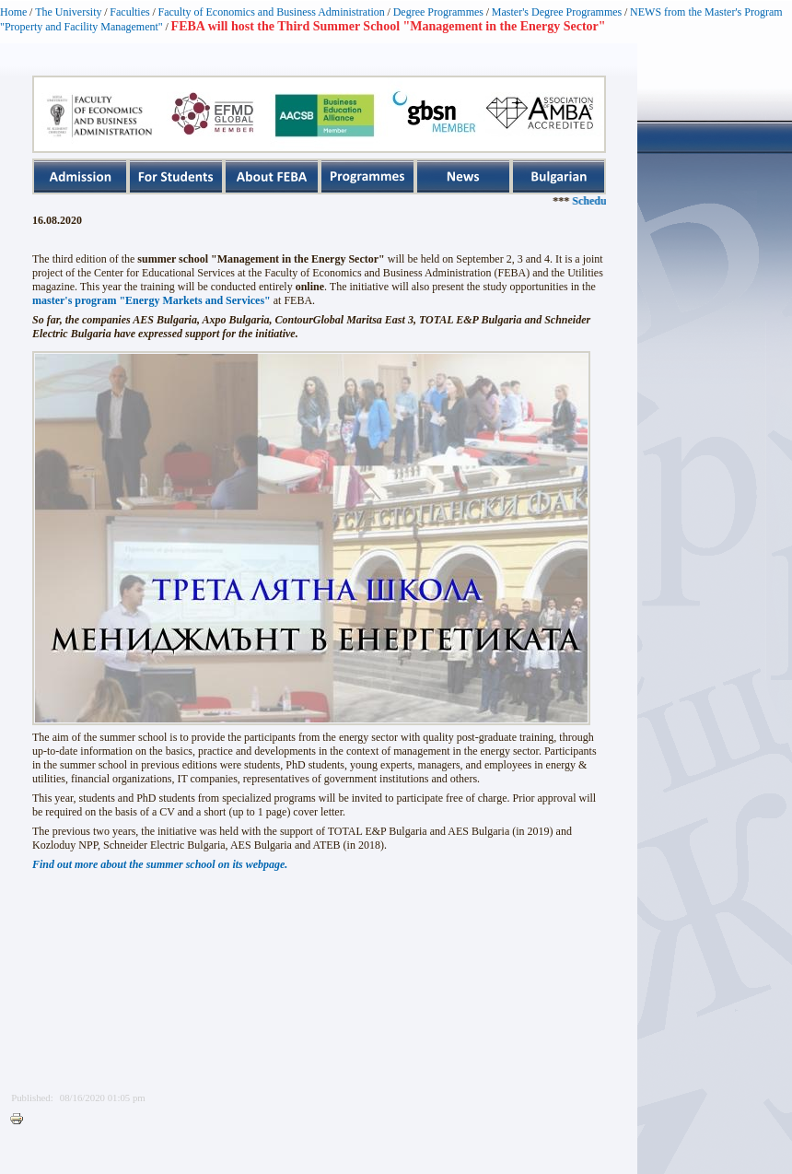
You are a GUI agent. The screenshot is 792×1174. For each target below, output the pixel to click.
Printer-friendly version (21, 1119)
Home (13, 12)
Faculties (129, 12)
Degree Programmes (438, 12)
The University (68, 12)
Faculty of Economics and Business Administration (271, 12)
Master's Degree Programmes (557, 12)
